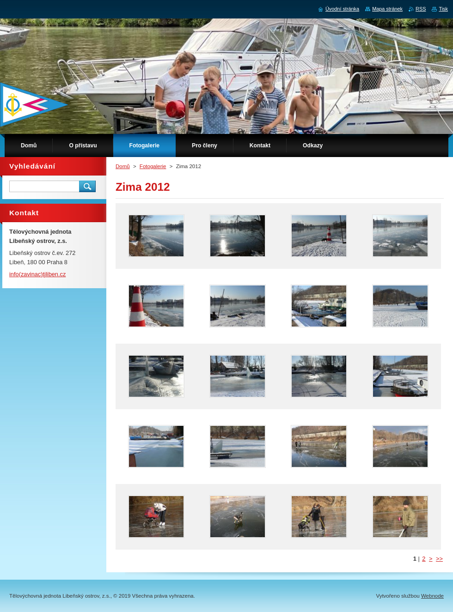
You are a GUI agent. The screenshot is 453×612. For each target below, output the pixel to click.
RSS (421, 9)
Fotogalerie (153, 166)
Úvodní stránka (342, 9)
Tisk (443, 9)
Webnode (432, 596)
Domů (123, 166)
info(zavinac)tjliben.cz (37, 274)
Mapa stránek (387, 9)
